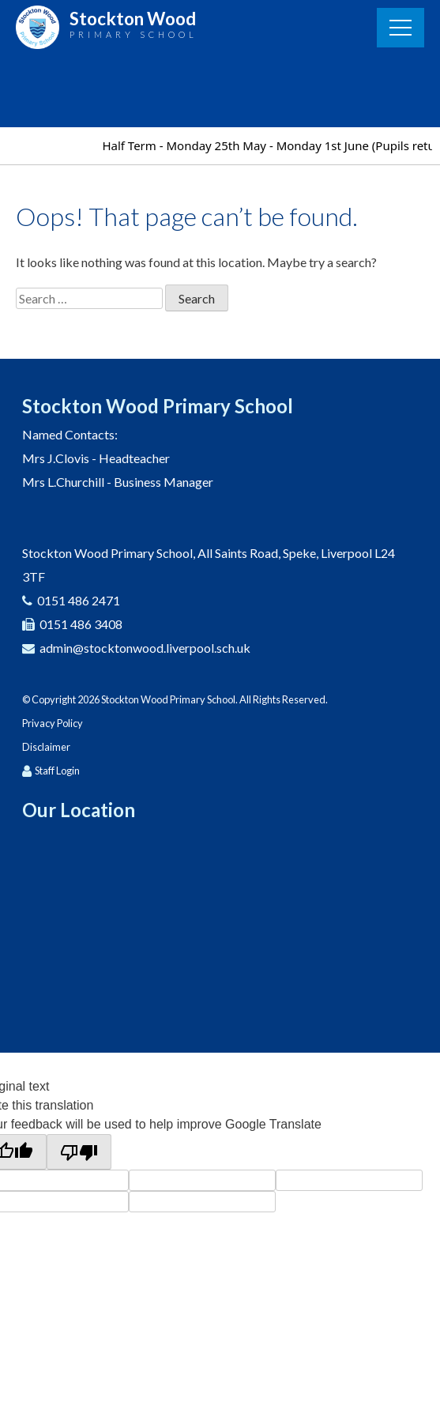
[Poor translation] (79, 1152)
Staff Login (57, 770)
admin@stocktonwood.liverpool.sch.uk (144, 647)
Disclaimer (46, 747)
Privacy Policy (52, 723)
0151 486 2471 (78, 600)
